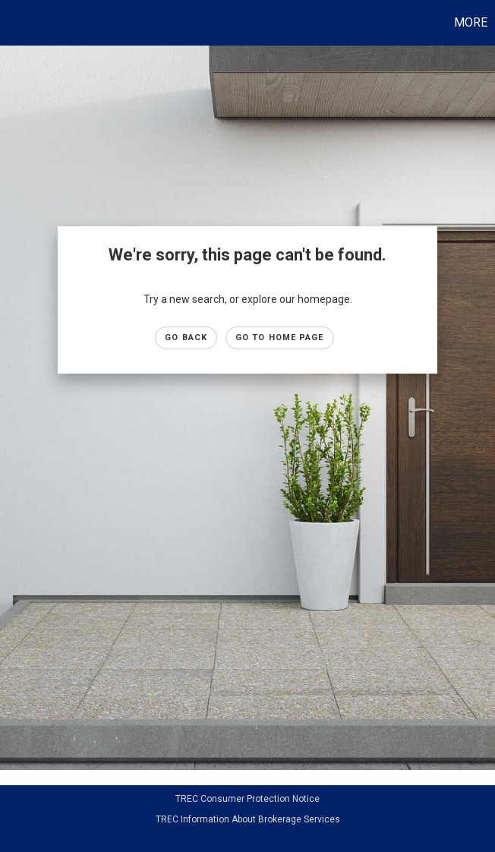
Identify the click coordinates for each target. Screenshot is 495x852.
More (470, 22)
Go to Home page (279, 337)
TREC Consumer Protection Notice (247, 799)
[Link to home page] (19, 23)
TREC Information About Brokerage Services (248, 819)
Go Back (186, 337)
